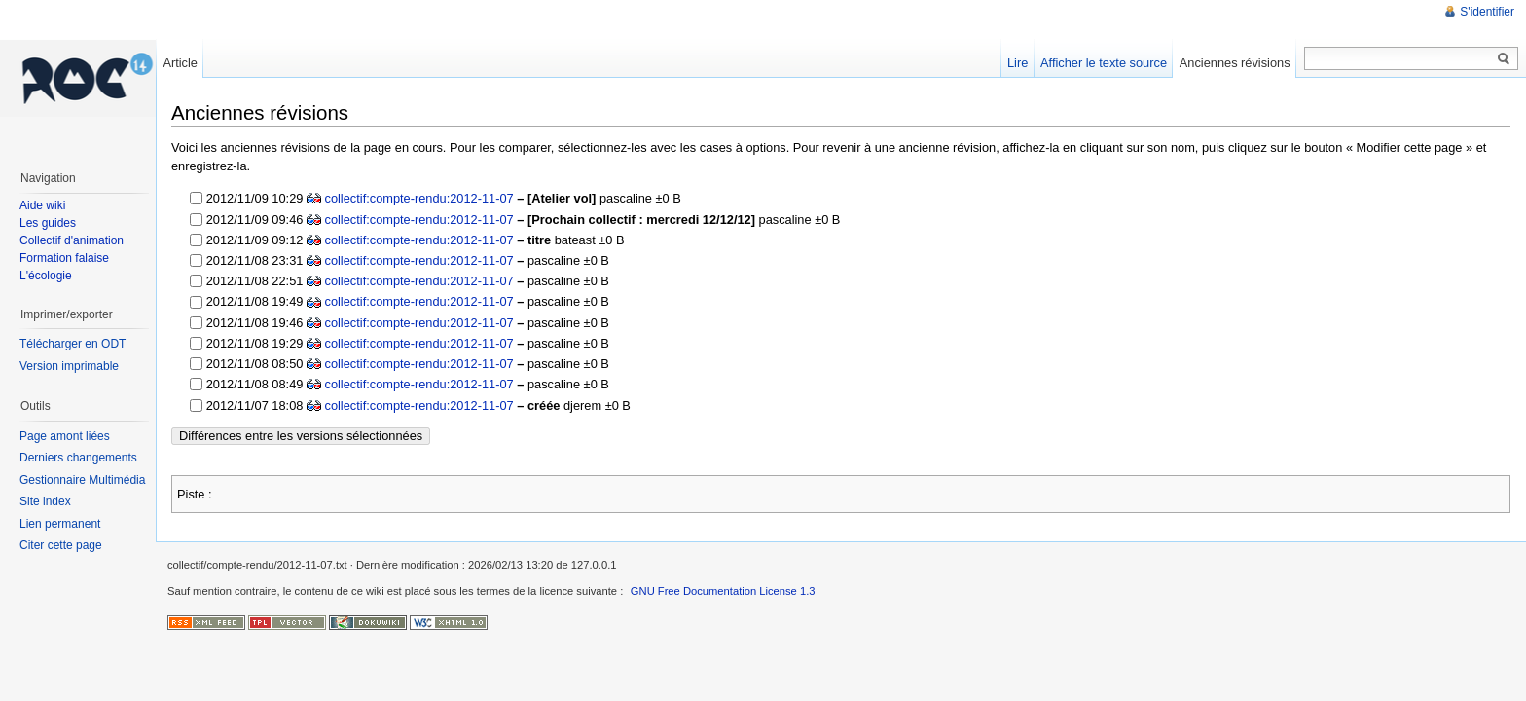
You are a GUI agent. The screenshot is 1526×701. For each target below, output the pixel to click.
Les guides (47, 223)
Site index (45, 501)
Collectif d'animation (71, 240)
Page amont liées (64, 436)
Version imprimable (69, 366)
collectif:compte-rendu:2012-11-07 (419, 198)
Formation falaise (64, 258)
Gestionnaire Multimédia (82, 480)
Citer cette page (60, 545)
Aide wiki (42, 205)
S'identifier (1487, 11)
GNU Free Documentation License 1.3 (723, 591)
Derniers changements (78, 457)
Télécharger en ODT (72, 343)
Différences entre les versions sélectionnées (300, 435)
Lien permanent (59, 524)
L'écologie (45, 275)
